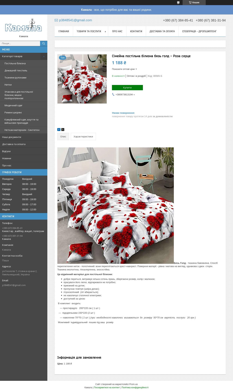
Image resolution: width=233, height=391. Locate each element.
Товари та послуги (89, 31)
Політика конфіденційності (135, 387)
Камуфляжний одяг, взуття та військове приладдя (21, 121)
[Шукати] (43, 43)
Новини (6, 158)
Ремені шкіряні (13, 112)
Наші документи (11, 137)
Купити (127, 87)
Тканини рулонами (15, 77)
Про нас (6, 165)
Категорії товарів (12, 56)
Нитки (8, 84)
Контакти (136, 31)
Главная (63, 31)
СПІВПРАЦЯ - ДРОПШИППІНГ (199, 31)
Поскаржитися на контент (107, 387)
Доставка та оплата (13, 144)
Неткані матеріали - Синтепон (22, 130)
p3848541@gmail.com (14, 285)
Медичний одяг (13, 105)
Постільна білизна (15, 63)
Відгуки (6, 151)
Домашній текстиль (16, 70)
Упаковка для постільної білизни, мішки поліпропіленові (19, 95)
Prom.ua (133, 384)
